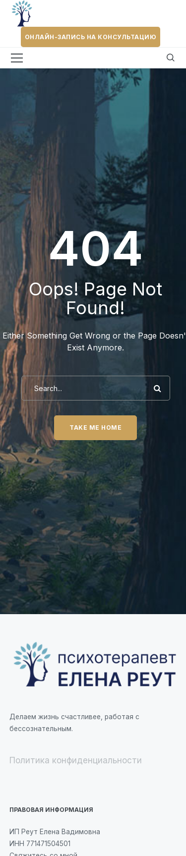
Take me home (95, 427)
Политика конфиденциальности (75, 760)
